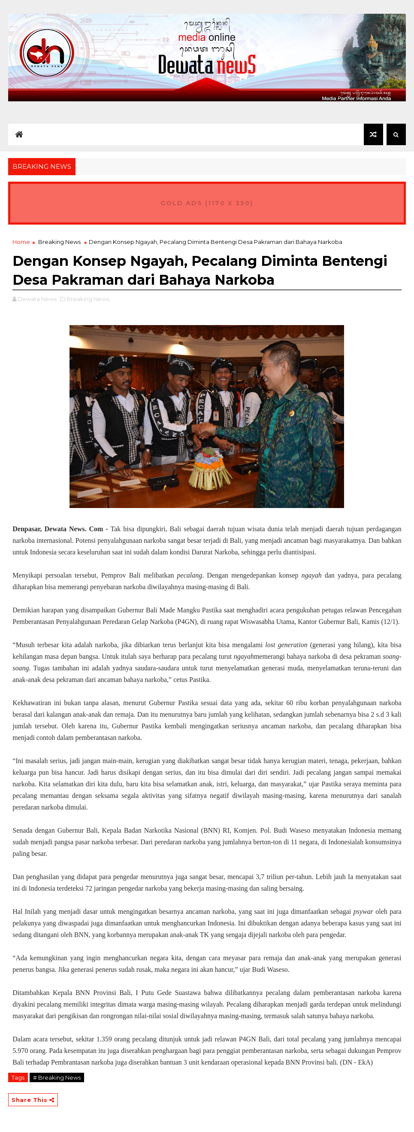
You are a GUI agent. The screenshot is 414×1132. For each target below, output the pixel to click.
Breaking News (59, 241)
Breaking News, (88, 298)
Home (21, 241)
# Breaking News (57, 1077)
